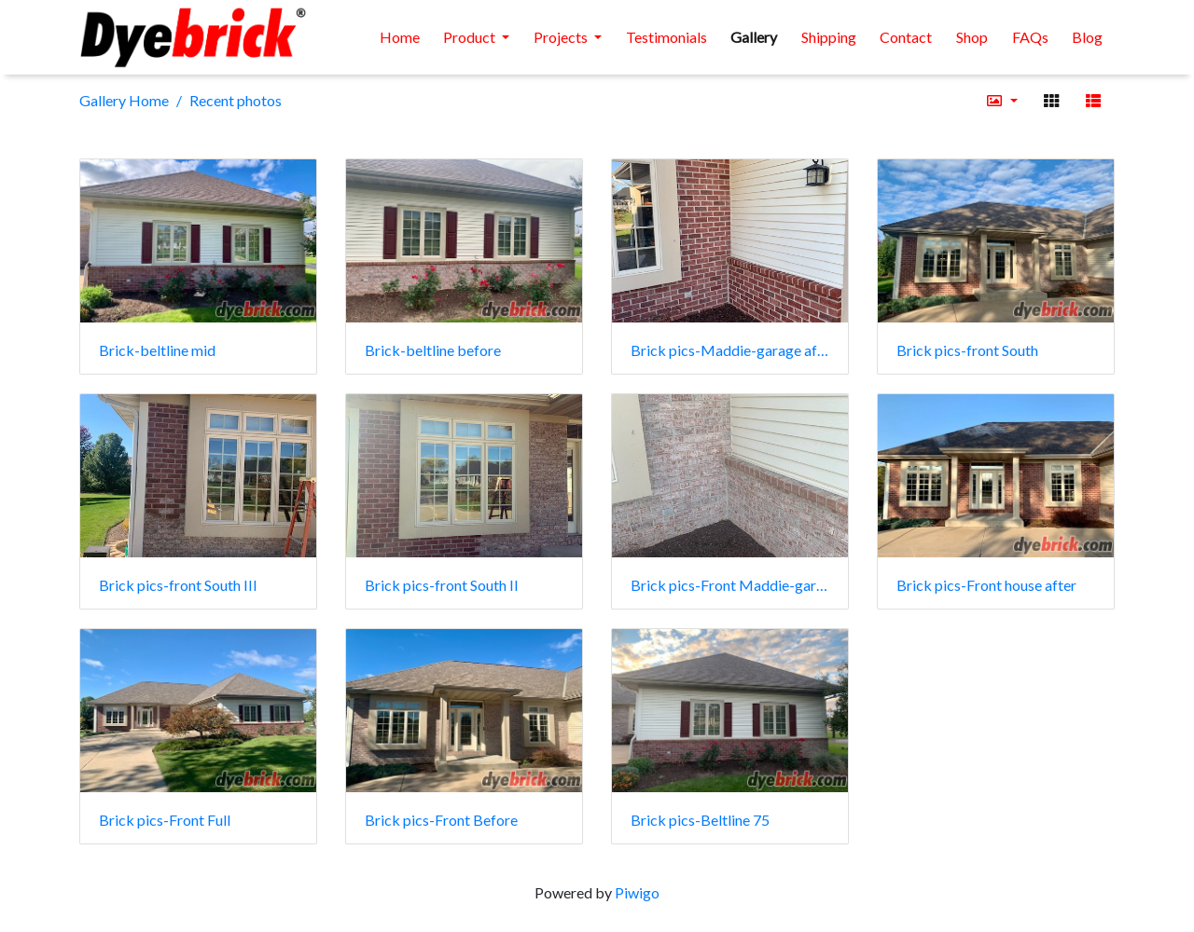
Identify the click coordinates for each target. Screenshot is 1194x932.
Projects (562, 37)
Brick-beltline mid (157, 350)
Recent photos (235, 100)
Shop (972, 37)
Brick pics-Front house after (986, 585)
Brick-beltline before (433, 350)
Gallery (753, 37)
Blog (1087, 37)
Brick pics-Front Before (441, 820)
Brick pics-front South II (442, 585)
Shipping (828, 37)
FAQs (1030, 37)
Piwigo (637, 892)
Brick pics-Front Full (164, 820)
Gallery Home (124, 100)
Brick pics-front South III (178, 585)
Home (400, 37)
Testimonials (666, 37)
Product (470, 37)
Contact (906, 37)
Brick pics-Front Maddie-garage (730, 585)
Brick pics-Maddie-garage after (730, 350)
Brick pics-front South (967, 350)
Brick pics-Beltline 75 (700, 820)
